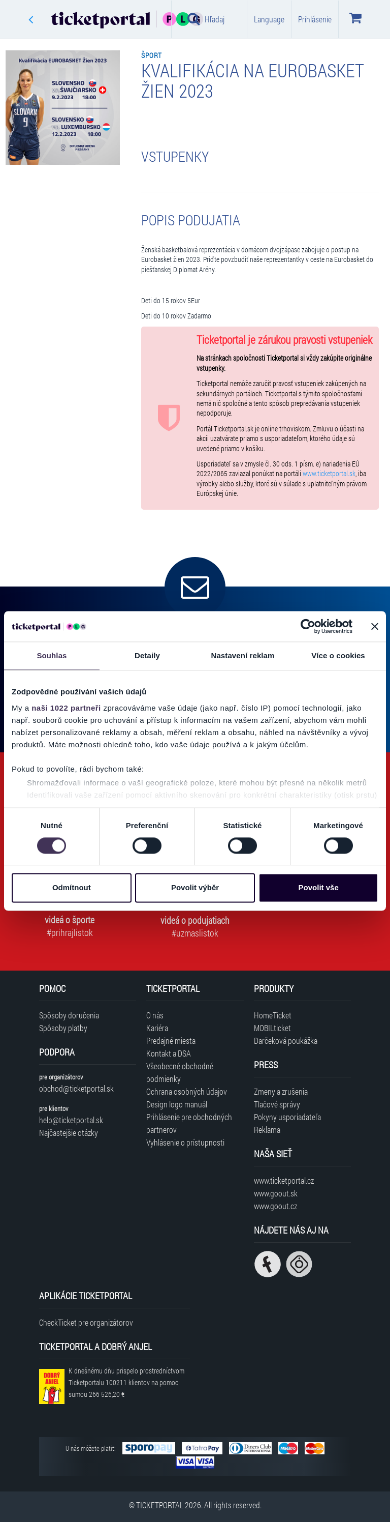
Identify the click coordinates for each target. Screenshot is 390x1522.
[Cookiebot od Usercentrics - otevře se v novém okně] (308, 626)
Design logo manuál (176, 1104)
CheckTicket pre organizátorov (86, 1322)
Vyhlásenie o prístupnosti (185, 1142)
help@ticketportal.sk (71, 1120)
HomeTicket (272, 1015)
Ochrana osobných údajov (186, 1091)
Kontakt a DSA (168, 1053)
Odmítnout (71, 888)
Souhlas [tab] (52, 655)
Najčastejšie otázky (68, 1132)
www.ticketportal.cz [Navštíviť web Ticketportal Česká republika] (284, 1180)
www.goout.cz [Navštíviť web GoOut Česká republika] (275, 1206)
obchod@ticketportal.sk (76, 1088)
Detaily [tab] (147, 655)
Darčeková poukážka (285, 1040)
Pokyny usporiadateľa (287, 1116)
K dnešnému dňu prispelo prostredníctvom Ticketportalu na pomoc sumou (126, 1382)
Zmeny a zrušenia (281, 1091)
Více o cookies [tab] (338, 655)
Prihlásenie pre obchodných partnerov (189, 1123)
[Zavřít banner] (374, 626)
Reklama (267, 1129)
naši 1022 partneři (66, 708)
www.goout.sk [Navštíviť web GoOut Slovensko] (276, 1193)
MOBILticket (272, 1027)
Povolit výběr (195, 888)
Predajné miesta (171, 1040)
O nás (155, 1015)
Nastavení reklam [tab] (242, 655)
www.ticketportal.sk (329, 473)
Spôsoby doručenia (69, 1015)
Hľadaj (205, 18)
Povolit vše (319, 888)
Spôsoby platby (63, 1027)
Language (269, 19)
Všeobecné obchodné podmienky (179, 1072)
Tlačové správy (277, 1104)
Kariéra (157, 1027)
